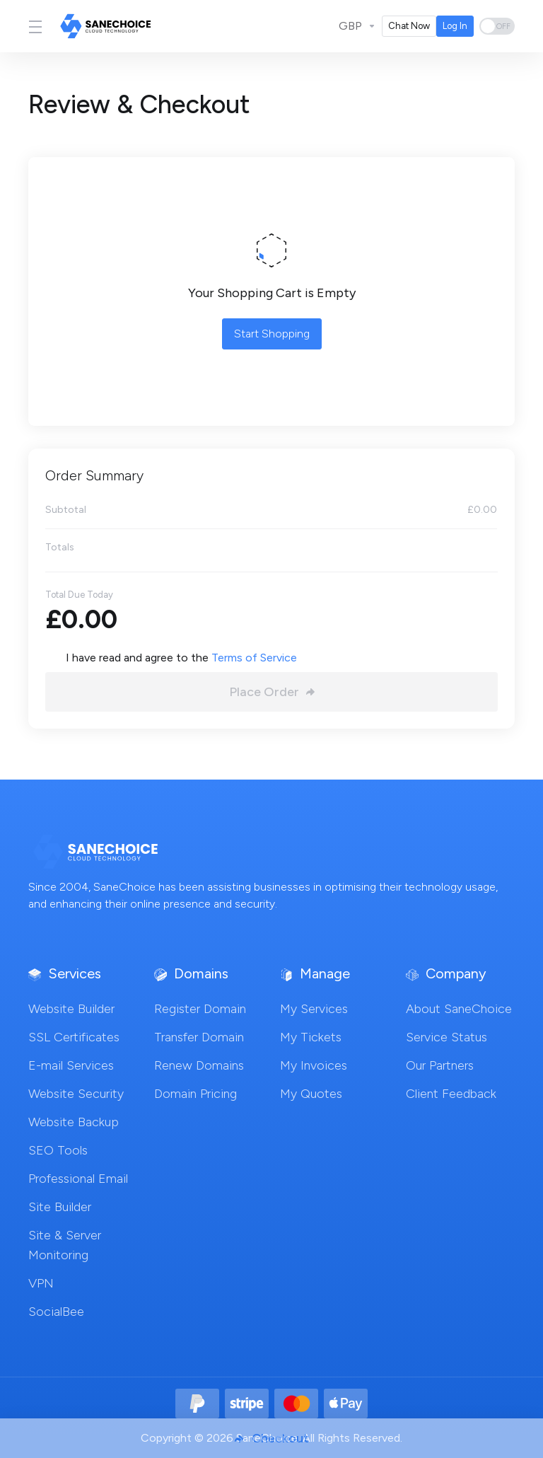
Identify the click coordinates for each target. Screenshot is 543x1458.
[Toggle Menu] (34, 26)
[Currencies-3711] (357, 26)
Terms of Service (254, 657)
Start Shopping (272, 333)
